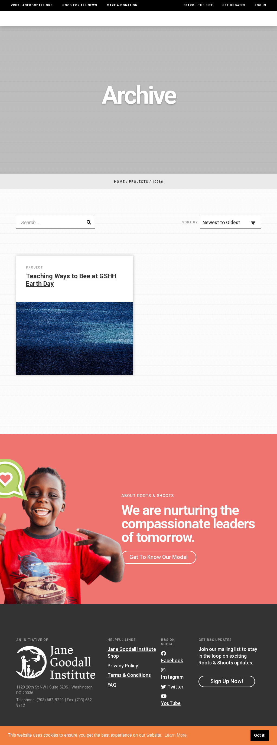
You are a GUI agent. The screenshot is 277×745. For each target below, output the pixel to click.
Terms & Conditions (129, 680)
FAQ (111, 690)
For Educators (128, 20)
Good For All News (79, 5)
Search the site (198, 5)
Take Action (248, 21)
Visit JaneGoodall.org (32, 5)
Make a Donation (122, 5)
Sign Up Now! (226, 686)
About (70, 20)
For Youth (94, 20)
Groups (217, 20)
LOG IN (260, 5)
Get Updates (233, 5)
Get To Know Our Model (158, 562)
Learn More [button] (175, 735)
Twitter (172, 692)
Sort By (190, 228)
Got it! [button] (259, 735)
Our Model (164, 20)
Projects (192, 20)
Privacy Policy (122, 671)
